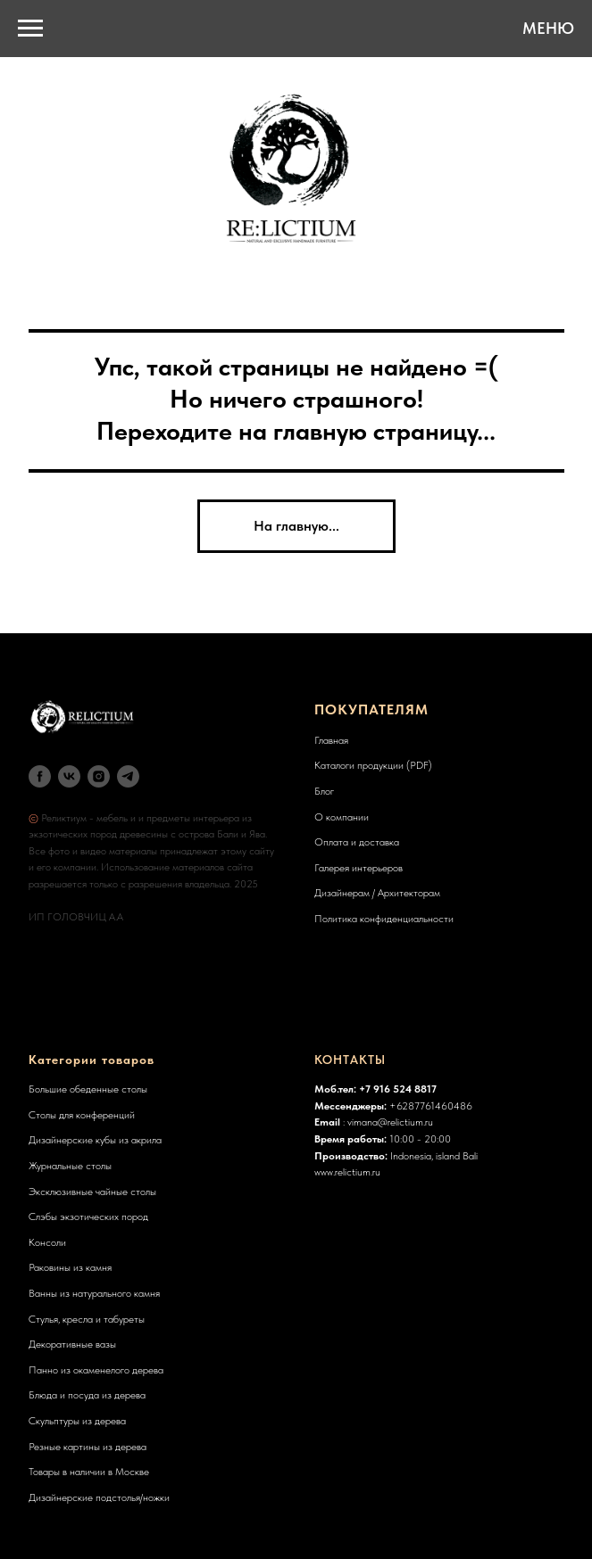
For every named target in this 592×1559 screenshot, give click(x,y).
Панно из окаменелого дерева (96, 1370)
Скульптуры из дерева (77, 1421)
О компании (341, 817)
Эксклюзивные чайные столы (92, 1191)
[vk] (69, 776)
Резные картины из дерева (87, 1446)
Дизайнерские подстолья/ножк (96, 1497)
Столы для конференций (82, 1115)
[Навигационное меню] (30, 28)
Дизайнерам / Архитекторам (377, 893)
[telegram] (128, 776)
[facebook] (40, 776)
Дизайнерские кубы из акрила (95, 1140)
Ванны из (49, 1293)
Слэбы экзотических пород (88, 1216)
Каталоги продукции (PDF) (373, 765)
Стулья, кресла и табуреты (87, 1319)
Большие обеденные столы (88, 1089)
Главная (331, 740)
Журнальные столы (70, 1165)
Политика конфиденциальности (384, 918)
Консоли (47, 1242)
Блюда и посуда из (70, 1395)
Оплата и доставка (356, 842)
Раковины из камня (70, 1267)
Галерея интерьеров (358, 868)
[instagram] (99, 776)
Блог (324, 791)
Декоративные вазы (72, 1344)
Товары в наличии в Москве (89, 1471)
